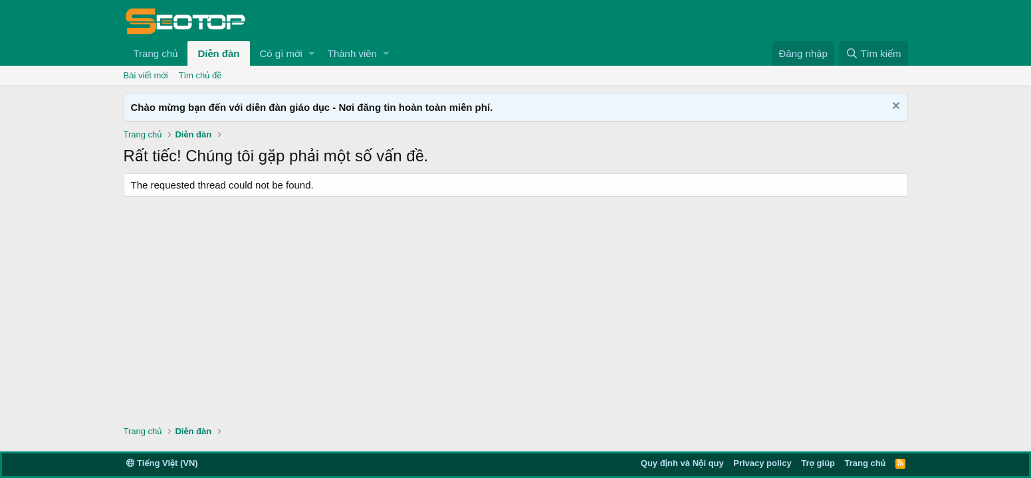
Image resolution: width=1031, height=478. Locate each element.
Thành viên (352, 53)
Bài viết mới (146, 75)
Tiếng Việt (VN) (162, 463)
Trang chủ (156, 53)
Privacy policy (762, 463)
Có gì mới (281, 53)
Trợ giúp (818, 463)
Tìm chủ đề (200, 75)
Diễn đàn (218, 53)
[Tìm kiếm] (873, 53)
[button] (311, 53)
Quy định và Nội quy (682, 463)
